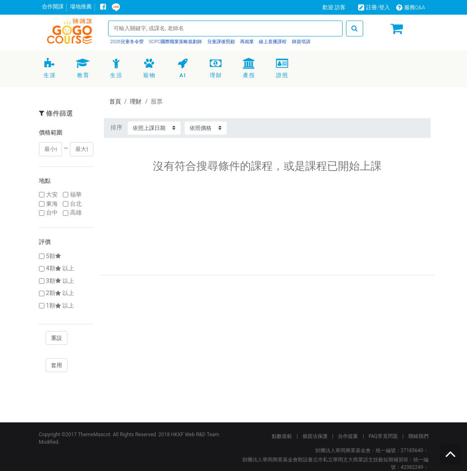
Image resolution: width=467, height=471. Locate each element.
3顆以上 (60, 281)
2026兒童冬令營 (127, 41)
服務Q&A (411, 7)
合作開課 (53, 6)
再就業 (246, 41)
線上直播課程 (272, 41)
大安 (52, 194)
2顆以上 (60, 293)
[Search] (225, 28)
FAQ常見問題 (383, 436)
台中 (52, 212)
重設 (56, 338)
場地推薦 (81, 6)
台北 (76, 203)
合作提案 (348, 436)
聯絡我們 (418, 436)
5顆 (54, 256)
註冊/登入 (374, 7)
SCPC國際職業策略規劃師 (174, 41)
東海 (52, 203)
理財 (136, 101)
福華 (76, 194)
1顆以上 (60, 305)
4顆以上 (60, 268)
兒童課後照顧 (220, 41)
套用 (56, 365)
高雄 (76, 212)
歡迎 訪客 (334, 7)
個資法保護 (315, 436)
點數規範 (282, 436)
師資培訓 (300, 41)
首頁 (115, 101)
